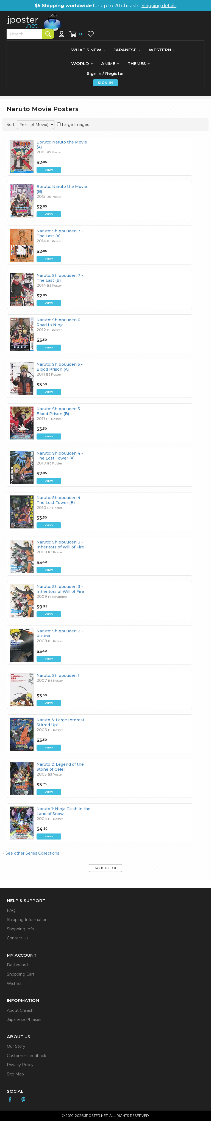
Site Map (15, 1074)
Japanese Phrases (24, 1019)
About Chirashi (20, 1010)
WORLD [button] (82, 63)
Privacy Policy (20, 1064)
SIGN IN (105, 83)
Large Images (75, 124)
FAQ (11, 910)
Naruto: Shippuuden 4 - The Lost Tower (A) (60, 456)
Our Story (16, 1046)
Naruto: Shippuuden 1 (58, 675)
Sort (11, 124)
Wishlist (14, 983)
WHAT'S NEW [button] (88, 49)
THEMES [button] (138, 63)
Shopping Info (20, 928)
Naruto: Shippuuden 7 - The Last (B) (60, 278)
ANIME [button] (110, 63)
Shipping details (158, 5)
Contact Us (17, 938)
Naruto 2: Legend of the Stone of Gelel (60, 767)
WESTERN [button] (162, 49)
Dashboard (17, 964)
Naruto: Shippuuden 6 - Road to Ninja (60, 322)
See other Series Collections (32, 853)
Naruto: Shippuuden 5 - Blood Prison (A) (60, 367)
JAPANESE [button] (126, 49)
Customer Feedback (26, 1055)
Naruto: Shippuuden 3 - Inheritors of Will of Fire (60, 545)
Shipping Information (27, 919)
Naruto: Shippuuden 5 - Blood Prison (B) (60, 411)
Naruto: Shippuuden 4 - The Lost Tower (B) (60, 500)
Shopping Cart (20, 974)
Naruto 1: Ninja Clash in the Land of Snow (63, 811)
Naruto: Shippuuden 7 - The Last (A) (60, 233)
